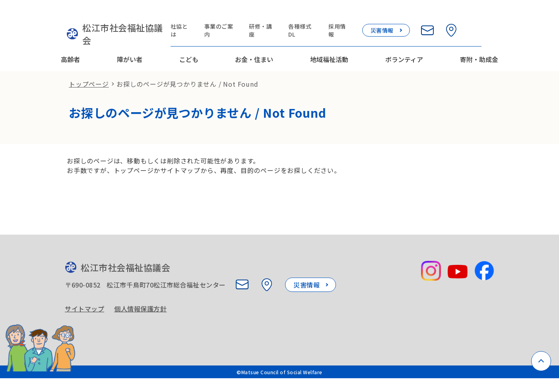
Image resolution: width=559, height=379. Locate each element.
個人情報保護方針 (142, 300)
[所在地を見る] (468, 16)
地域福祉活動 (329, 41)
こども (188, 41)
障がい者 (129, 41)
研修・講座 (278, 17)
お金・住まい (254, 41)
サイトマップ (84, 300)
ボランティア (404, 41)
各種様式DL (319, 17)
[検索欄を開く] (491, 16)
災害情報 (398, 17)
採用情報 (356, 17)
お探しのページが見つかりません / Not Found (187, 70)
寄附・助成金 (479, 41)
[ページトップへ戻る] (541, 361)
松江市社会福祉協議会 (113, 22)
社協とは (195, 17)
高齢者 (70, 41)
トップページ (89, 70)
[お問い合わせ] (444, 16)
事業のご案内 (235, 17)
